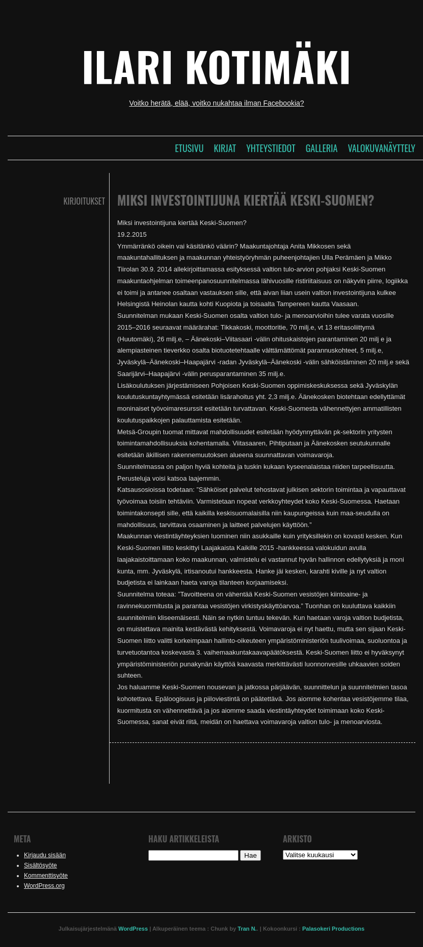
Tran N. (246, 929)
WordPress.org (44, 885)
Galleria (322, 148)
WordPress (133, 929)
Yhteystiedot (270, 148)
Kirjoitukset (84, 201)
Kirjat (225, 148)
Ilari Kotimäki (216, 66)
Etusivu (189, 148)
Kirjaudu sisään (45, 855)
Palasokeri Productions (333, 929)
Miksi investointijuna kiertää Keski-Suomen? (245, 199)
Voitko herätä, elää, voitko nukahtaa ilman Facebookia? (216, 103)
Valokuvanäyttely (381, 148)
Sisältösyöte (40, 865)
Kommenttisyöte (46, 875)
